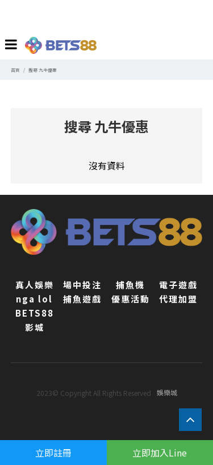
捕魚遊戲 (82, 299)
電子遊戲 (178, 285)
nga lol (34, 299)
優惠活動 (130, 299)
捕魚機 (130, 285)
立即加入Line (159, 452)
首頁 (15, 70)
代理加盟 (178, 299)
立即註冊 (53, 452)
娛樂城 (167, 392)
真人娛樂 (34, 285)
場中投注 (82, 285)
